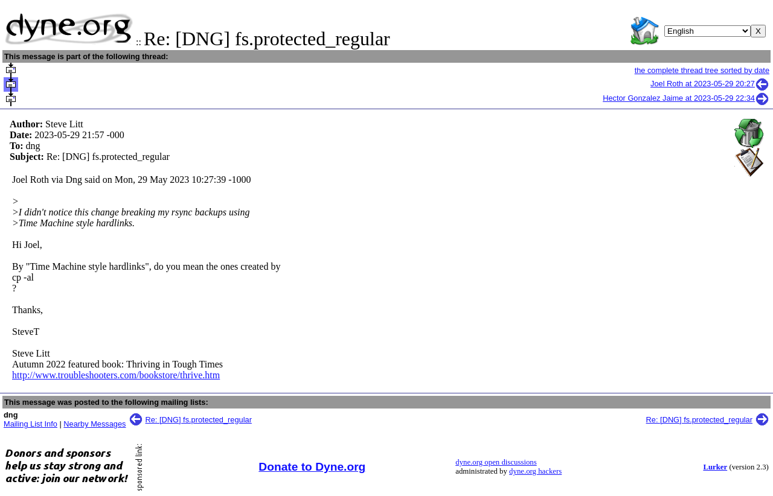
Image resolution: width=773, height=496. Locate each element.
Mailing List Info (30, 423)
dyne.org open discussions (495, 462)
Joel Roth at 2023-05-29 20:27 (709, 83)
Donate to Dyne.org (311, 466)
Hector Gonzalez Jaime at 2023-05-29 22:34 (686, 98)
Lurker (715, 467)
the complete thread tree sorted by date (702, 70)
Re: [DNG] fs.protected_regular (199, 419)
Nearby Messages (94, 423)
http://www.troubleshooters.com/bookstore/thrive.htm (116, 375)
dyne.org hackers (535, 471)
